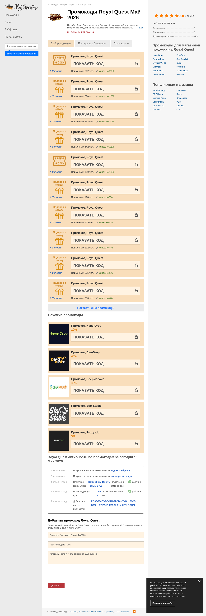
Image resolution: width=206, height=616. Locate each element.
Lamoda (180, 105)
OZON (180, 109)
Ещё (141, 28)
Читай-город (159, 90)
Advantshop (158, 59)
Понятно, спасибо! (162, 603)
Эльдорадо (182, 98)
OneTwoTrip (158, 105)
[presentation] (72, 573)
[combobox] (21, 46)
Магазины (98, 612)
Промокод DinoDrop (105, 354)
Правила (109, 612)
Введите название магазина (21, 53)
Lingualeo (181, 90)
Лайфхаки (11, 29)
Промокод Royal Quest (87, 56)
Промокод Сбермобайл (105, 381)
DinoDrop (181, 55)
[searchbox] (21, 46)
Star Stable (158, 70)
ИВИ (179, 102)
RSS (134, 611)
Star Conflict (182, 59)
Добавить (56, 585)
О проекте (72, 612)
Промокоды (12, 15)
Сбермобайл (159, 74)
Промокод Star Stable (86, 405)
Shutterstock (182, 70)
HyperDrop (158, 55)
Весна (8, 22)
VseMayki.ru (158, 102)
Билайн (180, 74)
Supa (179, 63)
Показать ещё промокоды (95, 308)
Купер (179, 94)
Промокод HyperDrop (105, 328)
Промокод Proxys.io (105, 434)
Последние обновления (92, 43)
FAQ (81, 612)
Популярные (121, 43)
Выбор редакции (61, 43)
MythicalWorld (159, 63)
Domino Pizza (159, 98)
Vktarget (156, 67)
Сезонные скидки (122, 612)
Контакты (88, 612)
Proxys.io (181, 67)
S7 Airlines (158, 94)
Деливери (157, 109)
